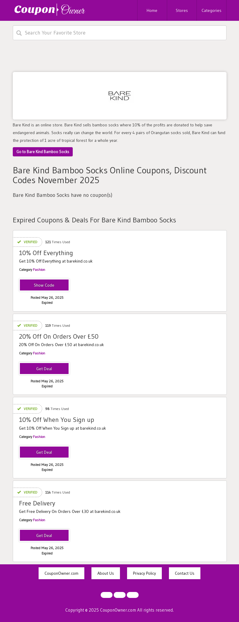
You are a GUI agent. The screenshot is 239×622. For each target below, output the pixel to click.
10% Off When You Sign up (56, 420)
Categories (211, 10)
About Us (105, 573)
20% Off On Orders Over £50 (59, 336)
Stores (182, 10)
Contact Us (184, 573)
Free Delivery (37, 503)
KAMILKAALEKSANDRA (44, 285)
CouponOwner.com (61, 573)
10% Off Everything (46, 253)
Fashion (39, 269)
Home (152, 10)
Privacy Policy (144, 573)
